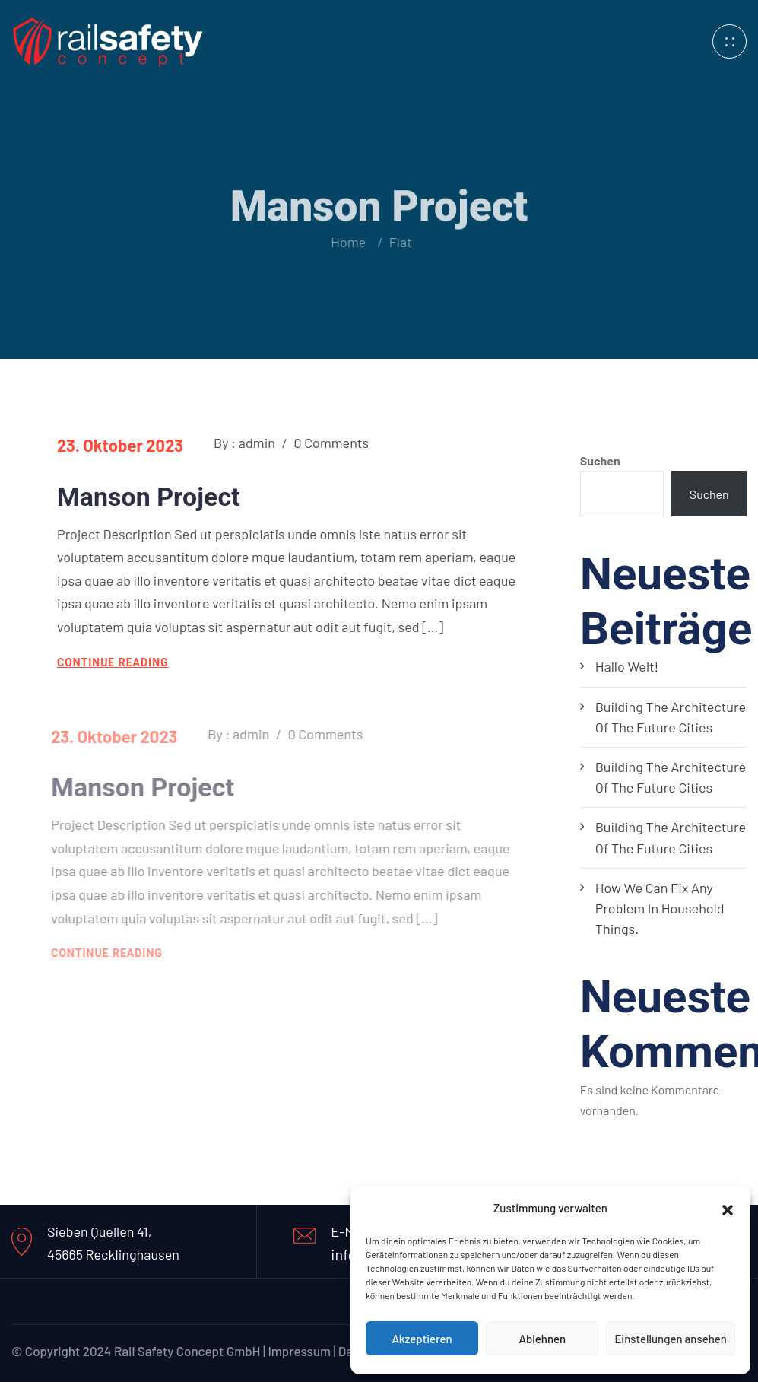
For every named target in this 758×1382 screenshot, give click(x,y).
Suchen (600, 460)
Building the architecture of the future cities (670, 716)
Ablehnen (542, 1338)
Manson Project (147, 496)
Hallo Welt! (627, 666)
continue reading (112, 662)
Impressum (299, 1350)
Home (347, 242)
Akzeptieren (422, 1338)
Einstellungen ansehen (670, 1338)
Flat (396, 242)
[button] (727, 1207)
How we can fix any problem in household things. (660, 908)
